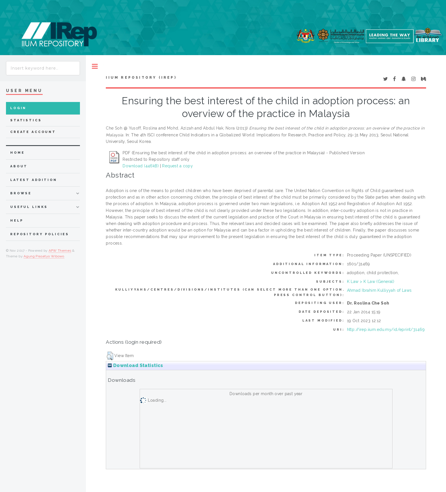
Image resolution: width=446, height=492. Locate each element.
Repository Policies (39, 234)
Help (16, 220)
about (19, 166)
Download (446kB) (141, 166)
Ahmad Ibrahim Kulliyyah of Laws (379, 290)
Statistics (26, 120)
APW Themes (60, 251)
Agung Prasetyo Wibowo (44, 256)
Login (18, 108)
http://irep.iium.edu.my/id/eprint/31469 (386, 329)
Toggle (95, 66)
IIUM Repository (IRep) (141, 78)
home (17, 153)
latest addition (33, 180)
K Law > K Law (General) (371, 281)
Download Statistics (135, 365)
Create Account (33, 132)
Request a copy (177, 166)
